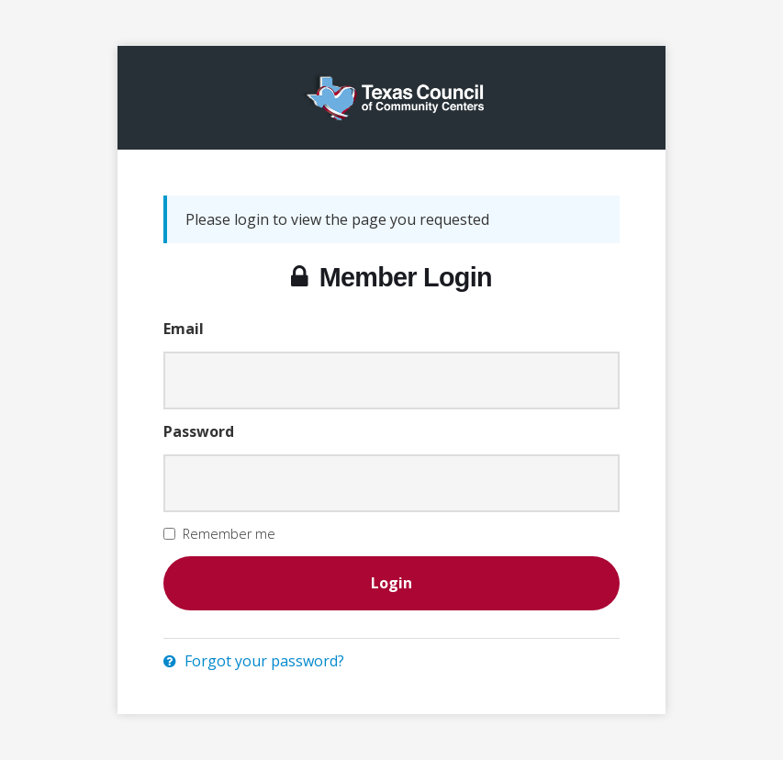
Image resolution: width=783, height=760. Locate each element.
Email (183, 329)
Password (198, 431)
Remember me (229, 533)
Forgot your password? (253, 661)
